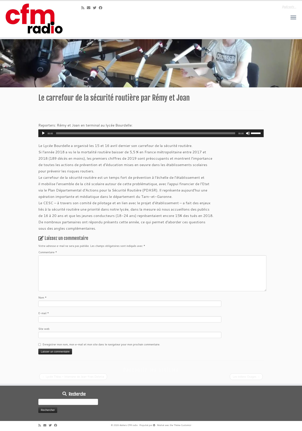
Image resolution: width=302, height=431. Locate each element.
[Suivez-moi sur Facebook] (102, 7)
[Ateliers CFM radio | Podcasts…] (35, 19)
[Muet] (248, 133)
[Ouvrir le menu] (293, 18)
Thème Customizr (182, 425)
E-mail (43, 313)
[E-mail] (90, 7)
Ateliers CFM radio (128, 425)
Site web (43, 329)
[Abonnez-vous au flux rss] (84, 7)
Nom (42, 297)
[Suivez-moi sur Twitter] (96, 7)
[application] (151, 133)
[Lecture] (43, 133)
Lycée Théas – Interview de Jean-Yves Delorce (73, 377)
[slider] (145, 133)
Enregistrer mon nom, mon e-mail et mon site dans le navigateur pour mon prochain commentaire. (101, 344)
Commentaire (47, 252)
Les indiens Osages (246, 377)
